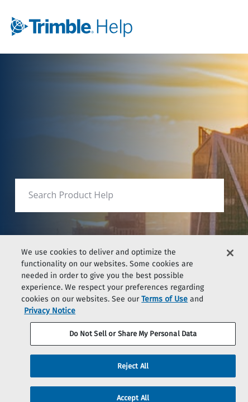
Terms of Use (164, 304)
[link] (97, 26)
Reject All (133, 371)
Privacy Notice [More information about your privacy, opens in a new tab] (49, 315)
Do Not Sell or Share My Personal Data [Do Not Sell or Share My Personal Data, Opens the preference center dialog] (133, 338)
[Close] (230, 258)
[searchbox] (204, 195)
